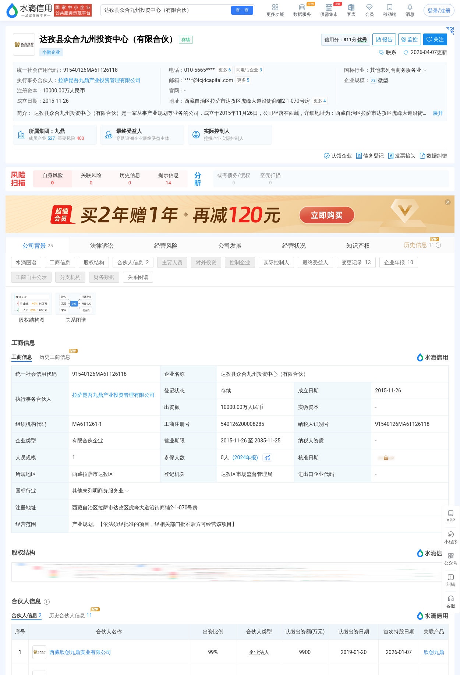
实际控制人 (276, 262)
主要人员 (172, 262)
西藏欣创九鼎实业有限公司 (80, 652)
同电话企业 (249, 70)
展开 (438, 113)
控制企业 (240, 262)
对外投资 (206, 262)
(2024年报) (245, 457)
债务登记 (370, 156)
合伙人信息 (133, 262)
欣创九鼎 (434, 652)
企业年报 (398, 262)
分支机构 (70, 277)
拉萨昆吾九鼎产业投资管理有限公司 (99, 80)
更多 (225, 70)
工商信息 (60, 262)
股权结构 (94, 262)
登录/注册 (439, 11)
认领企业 (338, 156)
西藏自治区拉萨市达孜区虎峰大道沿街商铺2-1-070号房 (135, 507)
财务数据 (104, 277)
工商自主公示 (31, 277)
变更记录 (356, 262)
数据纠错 (433, 156)
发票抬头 (401, 156)
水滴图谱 (26, 262)
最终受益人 (315, 262)
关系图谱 (138, 277)
